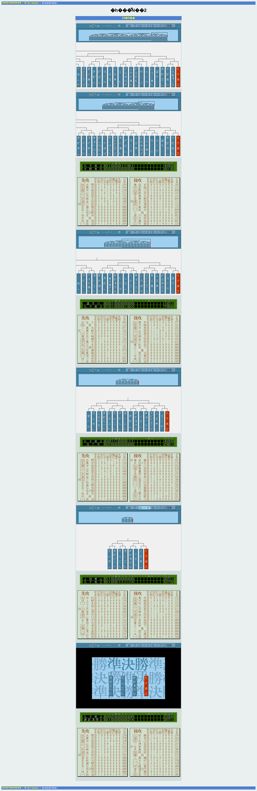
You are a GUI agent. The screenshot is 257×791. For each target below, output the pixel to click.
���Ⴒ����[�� (11, 3)
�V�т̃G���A (31, 3)
